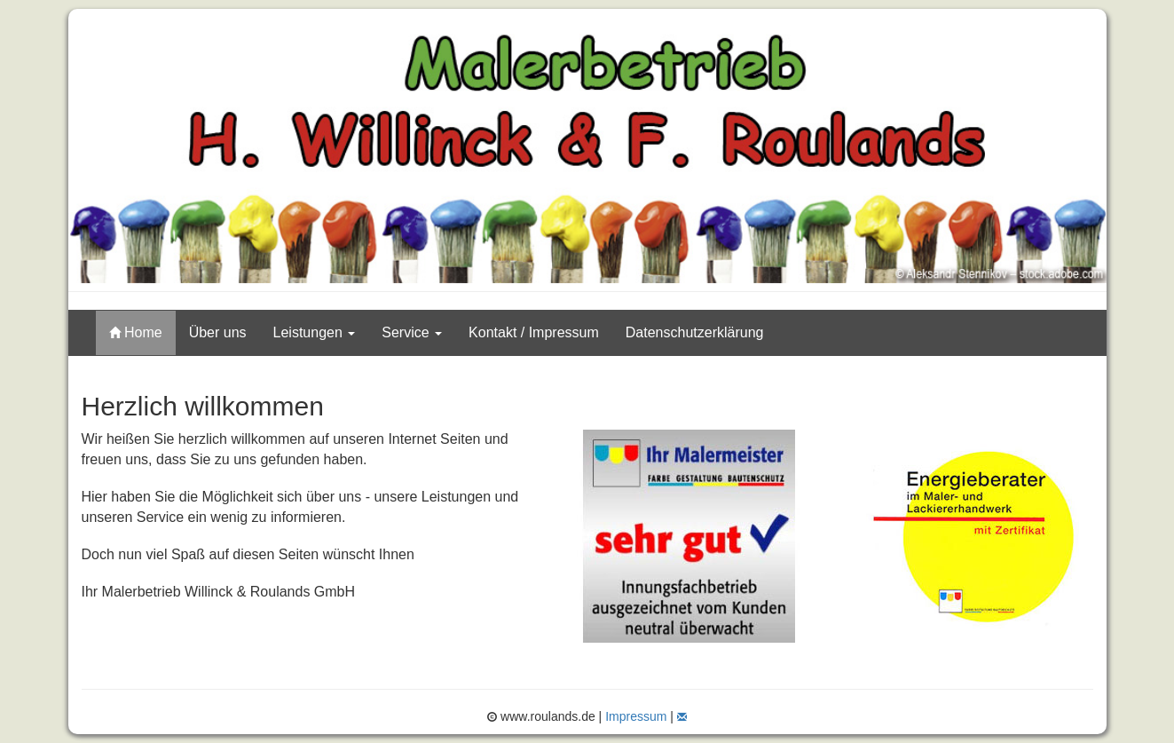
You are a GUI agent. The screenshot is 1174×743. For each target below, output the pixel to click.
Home (135, 332)
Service (412, 332)
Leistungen (314, 332)
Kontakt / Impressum (534, 332)
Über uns (218, 332)
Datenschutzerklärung (695, 332)
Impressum (635, 716)
